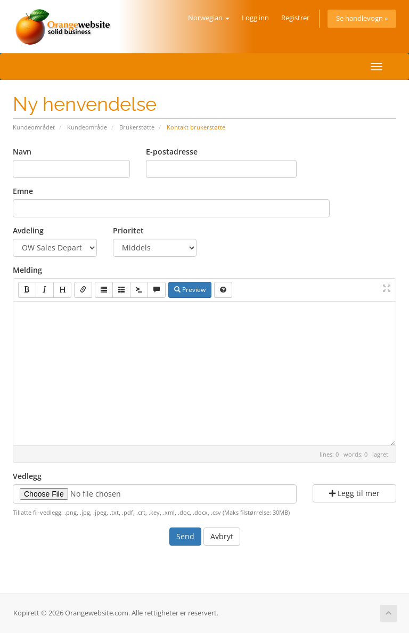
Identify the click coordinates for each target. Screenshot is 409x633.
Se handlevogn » (362, 18)
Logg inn (255, 17)
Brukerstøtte (136, 127)
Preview (190, 289)
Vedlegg (27, 476)
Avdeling (28, 230)
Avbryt (221, 536)
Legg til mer (354, 493)
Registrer (295, 17)
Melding (27, 270)
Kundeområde (87, 127)
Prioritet (128, 230)
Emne (23, 191)
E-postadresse (172, 152)
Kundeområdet (34, 127)
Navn (22, 152)
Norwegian (209, 17)
